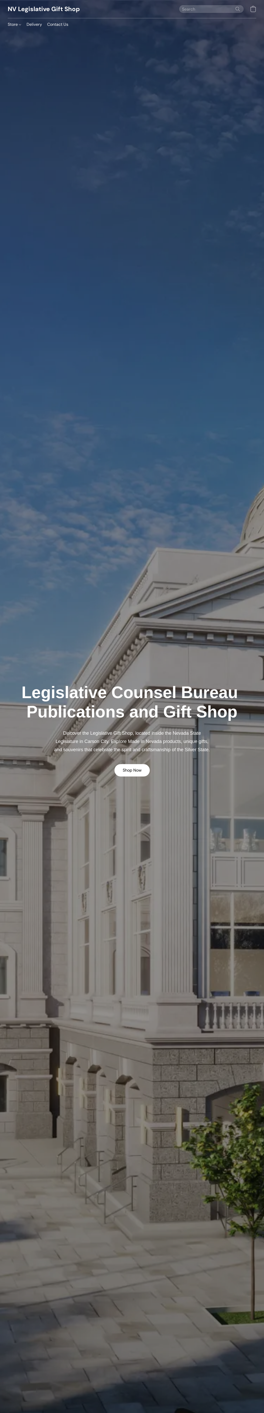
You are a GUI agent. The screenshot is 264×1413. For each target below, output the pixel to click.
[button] (44, 9)
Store (14, 24)
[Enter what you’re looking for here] (211, 9)
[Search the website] (238, 9)
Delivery (34, 24)
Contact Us (57, 24)
